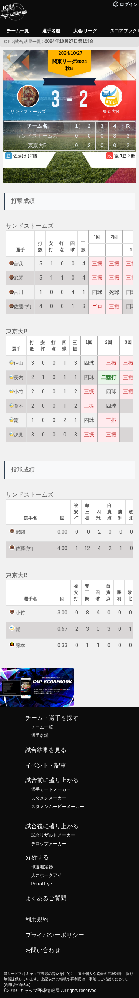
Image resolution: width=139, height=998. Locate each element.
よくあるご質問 (46, 898)
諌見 (18, 434)
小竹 (18, 391)
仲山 (18, 363)
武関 (18, 278)
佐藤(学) (23, 306)
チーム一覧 (42, 727)
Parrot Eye (41, 883)
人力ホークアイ (46, 875)
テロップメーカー (49, 843)
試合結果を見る (46, 750)
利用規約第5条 (17, 985)
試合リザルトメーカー (53, 835)
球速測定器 (42, 866)
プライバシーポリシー (55, 935)
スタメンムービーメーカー (58, 806)
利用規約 (37, 919)
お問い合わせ (43, 950)
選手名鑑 (40, 735)
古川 (18, 292)
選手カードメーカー (51, 789)
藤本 (18, 406)
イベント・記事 (46, 765)
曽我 (18, 264)
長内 (18, 377)
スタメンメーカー (49, 798)
